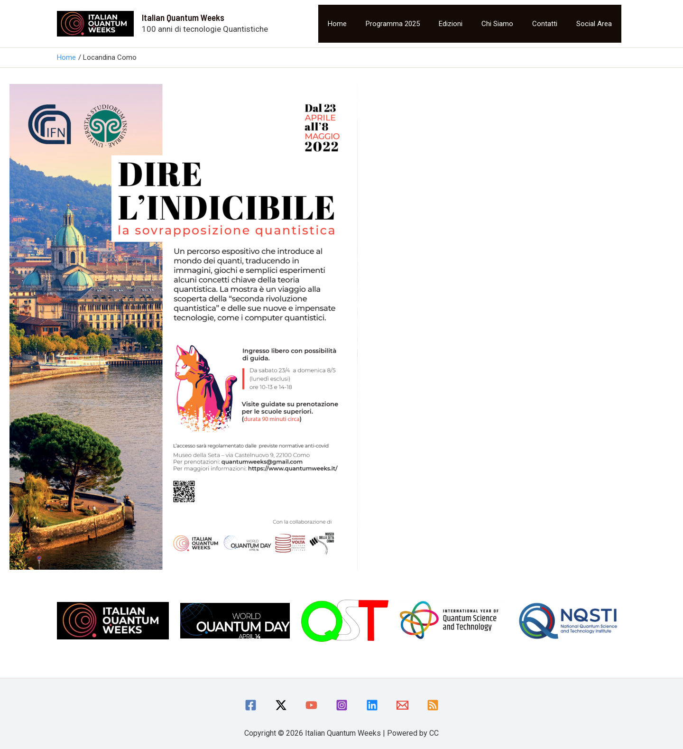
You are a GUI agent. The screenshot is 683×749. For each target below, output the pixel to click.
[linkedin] (372, 705)
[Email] (402, 705)
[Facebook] (250, 705)
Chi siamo (497, 23)
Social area (594, 23)
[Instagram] (342, 705)
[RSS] (433, 705)
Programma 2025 (393, 23)
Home (337, 23)
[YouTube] (311, 705)
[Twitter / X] (281, 705)
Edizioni (450, 23)
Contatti (544, 23)
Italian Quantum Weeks (183, 17)
